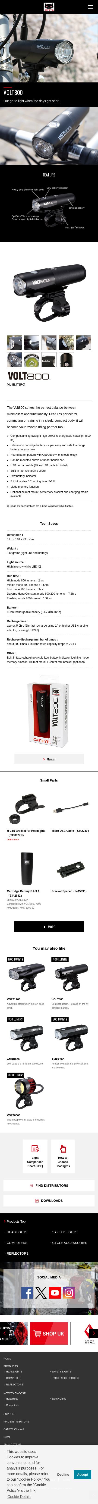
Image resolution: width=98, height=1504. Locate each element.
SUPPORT (9, 1414)
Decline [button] (63, 1474)
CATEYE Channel (13, 1429)
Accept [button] (82, 1474)
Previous (4, 1333)
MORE (49, 926)
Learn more (13, 839)
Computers (12, 1405)
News (6, 1436)
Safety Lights (59, 1398)
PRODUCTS (10, 1366)
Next (93, 1333)
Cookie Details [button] (19, 1497)
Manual (49, 759)
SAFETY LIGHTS (65, 1232)
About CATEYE (12, 1444)
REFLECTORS (17, 1253)
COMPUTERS (17, 1243)
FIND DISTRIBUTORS (16, 1421)
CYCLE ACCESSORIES (69, 1243)
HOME (7, 1358)
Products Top (16, 1221)
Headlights (12, 1398)
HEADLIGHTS (17, 1232)
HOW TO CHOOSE (14, 1393)
